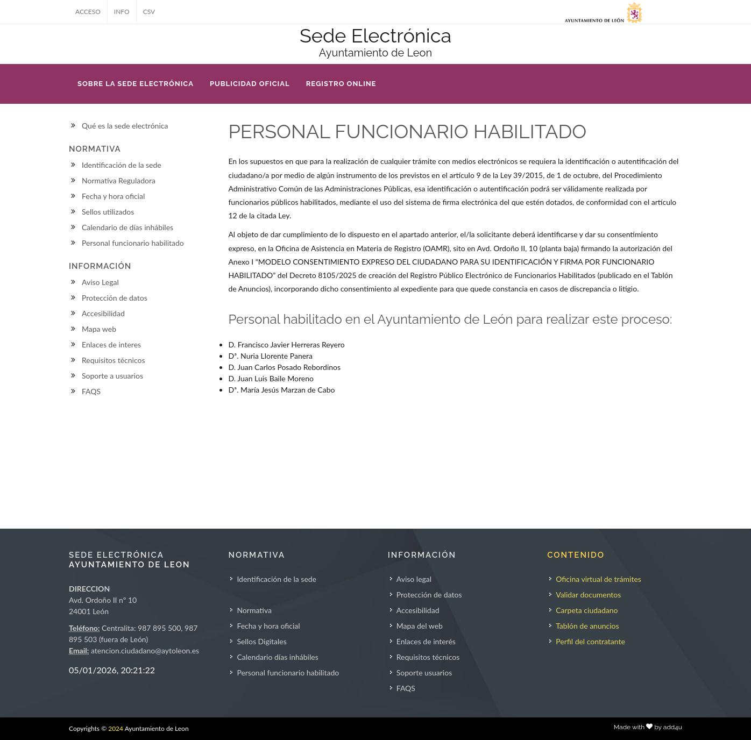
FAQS (91, 391)
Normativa (254, 610)
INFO (122, 12)
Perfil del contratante (590, 641)
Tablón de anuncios (587, 625)
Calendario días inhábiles (277, 656)
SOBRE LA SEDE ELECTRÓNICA (135, 84)
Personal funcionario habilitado (133, 242)
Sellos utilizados (108, 211)
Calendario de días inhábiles (127, 227)
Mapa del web (419, 625)
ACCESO (88, 12)
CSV (149, 12)
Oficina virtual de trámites (598, 579)
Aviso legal (413, 579)
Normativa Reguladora (118, 180)
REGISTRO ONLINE (341, 84)
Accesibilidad (103, 313)
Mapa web (99, 328)
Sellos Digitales (261, 641)
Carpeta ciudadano (587, 610)
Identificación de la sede (121, 164)
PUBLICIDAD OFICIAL (250, 84)
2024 (115, 728)
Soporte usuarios (424, 672)
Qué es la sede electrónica (125, 125)
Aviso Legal (100, 282)
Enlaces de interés (426, 641)
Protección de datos (114, 297)
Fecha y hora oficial (113, 196)
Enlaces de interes (111, 344)
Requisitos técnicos (113, 360)
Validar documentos (588, 594)
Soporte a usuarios (112, 375)
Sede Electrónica (375, 35)
